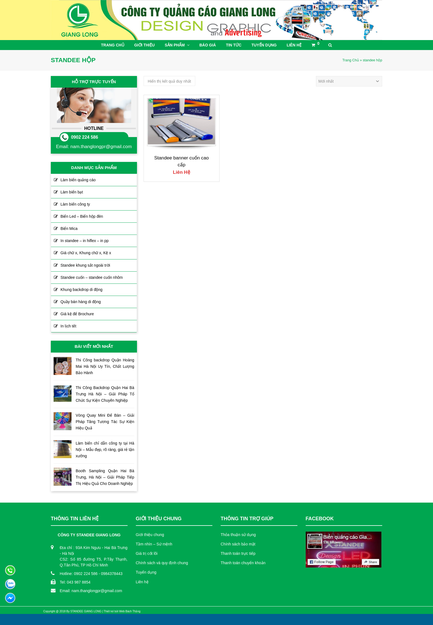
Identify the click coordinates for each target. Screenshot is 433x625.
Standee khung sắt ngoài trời (85, 265)
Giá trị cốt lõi (147, 553)
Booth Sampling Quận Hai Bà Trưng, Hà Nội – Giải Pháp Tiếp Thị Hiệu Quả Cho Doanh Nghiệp (105, 477)
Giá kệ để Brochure (77, 314)
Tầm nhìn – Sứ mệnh (154, 544)
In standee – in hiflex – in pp (84, 240)
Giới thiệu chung (150, 534)
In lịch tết (68, 326)
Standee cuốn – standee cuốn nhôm (91, 277)
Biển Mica (69, 228)
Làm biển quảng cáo (78, 180)
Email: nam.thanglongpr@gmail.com (91, 591)
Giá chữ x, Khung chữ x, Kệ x (85, 253)
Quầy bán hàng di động (80, 302)
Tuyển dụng (146, 572)
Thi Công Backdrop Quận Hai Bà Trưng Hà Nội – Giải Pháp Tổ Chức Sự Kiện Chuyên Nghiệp (105, 394)
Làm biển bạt (71, 192)
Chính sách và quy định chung (162, 563)
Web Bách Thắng (129, 611)
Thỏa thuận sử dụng (238, 534)
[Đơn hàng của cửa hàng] (349, 81)
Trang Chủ (350, 60)
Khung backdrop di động (81, 289)
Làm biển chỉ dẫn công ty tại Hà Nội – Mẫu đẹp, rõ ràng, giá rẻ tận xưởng (105, 449)
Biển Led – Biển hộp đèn (81, 216)
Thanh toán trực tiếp (238, 553)
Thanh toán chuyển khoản (243, 563)
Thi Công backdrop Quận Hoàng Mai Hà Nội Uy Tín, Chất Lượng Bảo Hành (105, 366)
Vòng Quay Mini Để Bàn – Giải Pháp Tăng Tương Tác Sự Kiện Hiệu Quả (105, 421)
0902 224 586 (84, 137)
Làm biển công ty (75, 204)
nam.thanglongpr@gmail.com (101, 146)
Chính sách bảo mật (238, 544)
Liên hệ (142, 582)
